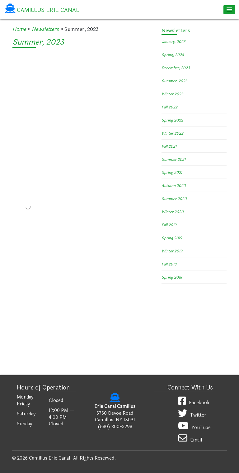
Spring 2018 (172, 277)
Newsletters (45, 29)
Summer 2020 (174, 199)
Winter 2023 (172, 94)
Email (190, 438)
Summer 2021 (173, 159)
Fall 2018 (169, 264)
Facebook (193, 401)
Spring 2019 (172, 238)
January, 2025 (173, 42)
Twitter (192, 413)
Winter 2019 (172, 251)
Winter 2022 (172, 133)
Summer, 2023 (38, 42)
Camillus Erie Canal (48, 10)
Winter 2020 (173, 212)
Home (19, 29)
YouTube (194, 426)
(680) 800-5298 (115, 426)
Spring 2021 (172, 172)
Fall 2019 (169, 225)
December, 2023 (176, 68)
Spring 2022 (172, 120)
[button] (229, 9)
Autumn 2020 (174, 186)
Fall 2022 (169, 107)
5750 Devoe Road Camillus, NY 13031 (115, 417)
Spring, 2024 (173, 55)
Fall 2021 (169, 146)
